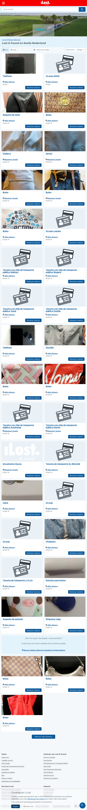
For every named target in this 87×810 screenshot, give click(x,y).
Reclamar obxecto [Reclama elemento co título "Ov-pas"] (76, 514)
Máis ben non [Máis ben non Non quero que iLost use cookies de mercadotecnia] (28, 806)
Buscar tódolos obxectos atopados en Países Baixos (43, 650)
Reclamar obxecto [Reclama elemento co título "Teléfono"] (33, 87)
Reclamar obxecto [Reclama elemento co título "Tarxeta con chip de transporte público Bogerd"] (76, 281)
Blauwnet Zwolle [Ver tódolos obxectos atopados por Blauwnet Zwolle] (11, 159)
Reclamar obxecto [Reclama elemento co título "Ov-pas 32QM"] (76, 87)
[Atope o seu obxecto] (82, 9)
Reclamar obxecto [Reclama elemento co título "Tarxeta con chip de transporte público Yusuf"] (33, 320)
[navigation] (82, 805)
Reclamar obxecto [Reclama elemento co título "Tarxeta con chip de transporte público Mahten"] (33, 281)
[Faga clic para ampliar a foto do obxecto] (22, 64)
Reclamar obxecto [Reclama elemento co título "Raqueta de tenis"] (33, 126)
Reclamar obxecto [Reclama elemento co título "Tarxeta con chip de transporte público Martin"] (76, 437)
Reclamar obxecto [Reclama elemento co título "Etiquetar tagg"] (76, 631)
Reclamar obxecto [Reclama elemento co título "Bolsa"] (76, 126)
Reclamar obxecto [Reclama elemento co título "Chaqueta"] (76, 553)
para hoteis (47, 766)
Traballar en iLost (7, 760)
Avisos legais (6, 763)
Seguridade (5, 769)
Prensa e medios (7, 778)
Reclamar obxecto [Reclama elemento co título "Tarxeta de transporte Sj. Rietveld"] (76, 475)
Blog (3, 775)
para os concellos (49, 757)
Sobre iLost (5, 757)
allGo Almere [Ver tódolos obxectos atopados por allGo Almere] (9, 82)
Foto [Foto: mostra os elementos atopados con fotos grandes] (5, 50)
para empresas (48, 772)
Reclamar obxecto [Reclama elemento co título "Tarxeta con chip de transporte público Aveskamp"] (33, 437)
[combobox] (40, 9)
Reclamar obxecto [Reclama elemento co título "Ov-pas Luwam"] (76, 243)
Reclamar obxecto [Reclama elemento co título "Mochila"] (76, 359)
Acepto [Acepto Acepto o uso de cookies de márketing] (15, 806)
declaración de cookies (36, 799)
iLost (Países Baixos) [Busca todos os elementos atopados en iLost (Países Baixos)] (11, 40)
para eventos (48, 760)
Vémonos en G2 (49, 775)
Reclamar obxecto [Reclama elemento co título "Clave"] (33, 514)
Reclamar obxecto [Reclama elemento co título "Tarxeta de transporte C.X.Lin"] (33, 592)
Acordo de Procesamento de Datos (13, 766)
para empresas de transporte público (56, 763)
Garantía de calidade (8, 772)
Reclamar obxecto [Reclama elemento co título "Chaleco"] (33, 165)
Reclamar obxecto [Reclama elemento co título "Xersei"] (76, 165)
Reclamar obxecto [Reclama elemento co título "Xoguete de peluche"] (33, 631)
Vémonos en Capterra (51, 778)
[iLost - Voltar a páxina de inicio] (45, 3)
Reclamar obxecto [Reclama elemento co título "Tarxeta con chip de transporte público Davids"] (76, 320)
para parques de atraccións (52, 769)
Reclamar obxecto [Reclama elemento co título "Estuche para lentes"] (76, 592)
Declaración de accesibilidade (11, 781)
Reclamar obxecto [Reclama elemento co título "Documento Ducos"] (33, 475)
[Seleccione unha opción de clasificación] (75, 50)
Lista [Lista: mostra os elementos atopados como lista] (13, 50)
